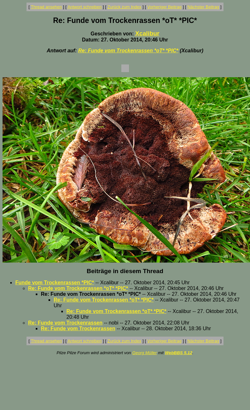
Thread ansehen (46, 6)
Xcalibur (147, 33)
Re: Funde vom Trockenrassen (65, 322)
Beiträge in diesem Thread (125, 271)
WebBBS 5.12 (178, 352)
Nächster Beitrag (203, 6)
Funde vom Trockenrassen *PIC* (54, 282)
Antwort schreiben (84, 6)
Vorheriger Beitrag (164, 6)
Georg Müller (144, 352)
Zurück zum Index (124, 6)
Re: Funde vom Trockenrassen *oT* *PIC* (128, 50)
